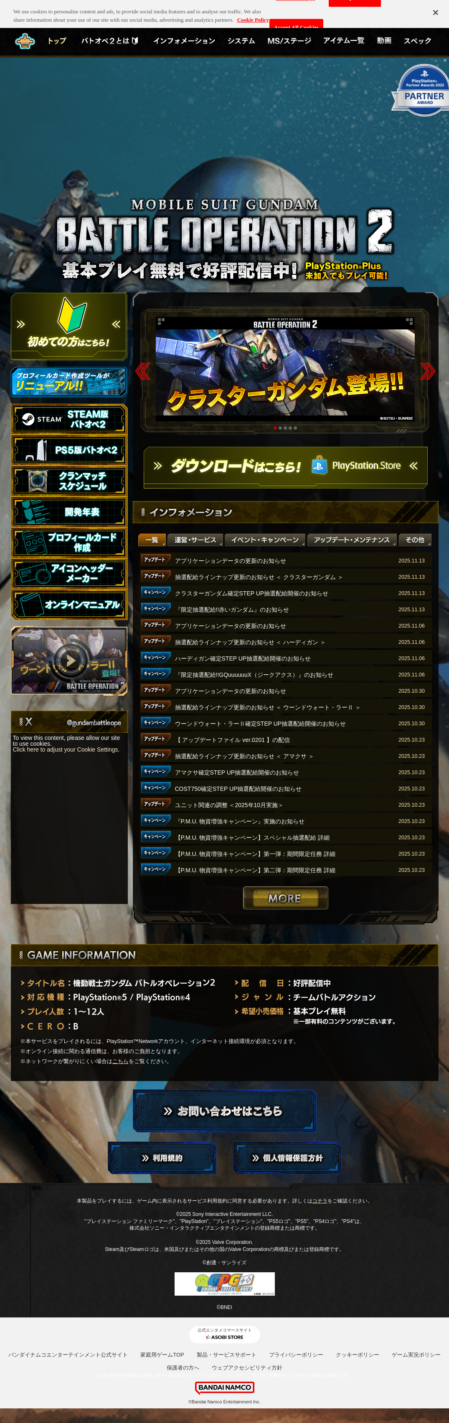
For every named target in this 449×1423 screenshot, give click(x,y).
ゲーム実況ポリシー (416, 1355)
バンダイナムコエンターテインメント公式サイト (68, 1355)
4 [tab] (290, 428)
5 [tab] (295, 428)
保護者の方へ (183, 1368)
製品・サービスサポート (226, 1355)
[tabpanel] (285, 369)
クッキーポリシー (357, 1355)
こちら (120, 1061)
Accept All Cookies (296, 23)
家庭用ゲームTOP (162, 1355)
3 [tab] (285, 428)
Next (428, 371)
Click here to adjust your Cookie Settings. (66, 749)
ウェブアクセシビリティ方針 (247, 1368)
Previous (143, 371)
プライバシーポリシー (296, 1355)
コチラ (319, 1201)
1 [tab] (275, 428)
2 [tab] (280, 428)
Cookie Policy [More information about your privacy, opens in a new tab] (253, 16)
